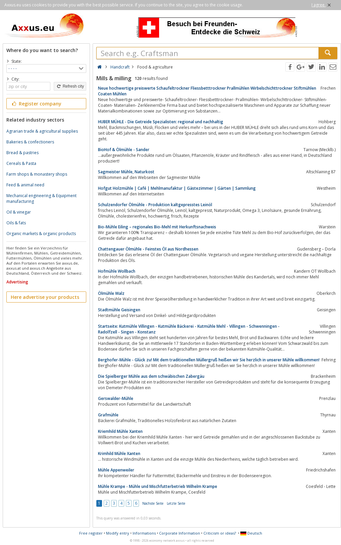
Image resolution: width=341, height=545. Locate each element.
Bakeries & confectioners (30, 142)
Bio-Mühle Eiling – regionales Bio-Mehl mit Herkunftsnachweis (157, 227)
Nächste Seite (152, 503)
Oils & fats (16, 223)
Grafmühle (108, 415)
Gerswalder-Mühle (115, 398)
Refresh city (70, 86)
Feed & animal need (25, 185)
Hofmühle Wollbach (116, 271)
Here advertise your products (45, 297)
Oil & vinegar (18, 212)
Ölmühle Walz (111, 293)
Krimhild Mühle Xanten (119, 453)
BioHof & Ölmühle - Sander (123, 149)
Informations (144, 533)
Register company (36, 103)
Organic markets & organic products (41, 233)
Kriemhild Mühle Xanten (120, 431)
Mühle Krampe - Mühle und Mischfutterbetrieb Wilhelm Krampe (157, 486)
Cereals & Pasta (21, 163)
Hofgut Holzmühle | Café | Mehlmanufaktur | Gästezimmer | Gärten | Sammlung (177, 188)
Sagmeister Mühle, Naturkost (126, 172)
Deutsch (251, 533)
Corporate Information (179, 533)
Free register (91, 533)
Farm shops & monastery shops (36, 174)
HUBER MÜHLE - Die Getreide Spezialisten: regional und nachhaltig (160, 122)
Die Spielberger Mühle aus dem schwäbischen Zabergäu (151, 376)
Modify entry (117, 533)
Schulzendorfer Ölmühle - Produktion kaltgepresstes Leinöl (155, 205)
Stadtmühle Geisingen (119, 310)
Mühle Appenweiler (116, 470)
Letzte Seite (176, 503)
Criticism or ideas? (219, 533)
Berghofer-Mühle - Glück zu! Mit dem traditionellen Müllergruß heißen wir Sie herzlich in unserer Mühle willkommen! (209, 360)
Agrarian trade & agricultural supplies (42, 131)
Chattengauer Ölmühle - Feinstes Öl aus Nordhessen (148, 249)
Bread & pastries (22, 152)
